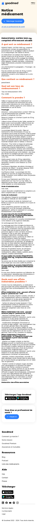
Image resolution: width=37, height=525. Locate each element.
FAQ (3, 474)
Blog (3, 457)
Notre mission (7, 440)
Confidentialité (7, 511)
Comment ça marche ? (10, 436)
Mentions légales (7, 508)
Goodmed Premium (9, 443)
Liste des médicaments (10, 464)
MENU (33, 3)
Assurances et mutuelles (11, 447)
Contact (5, 478)
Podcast (5, 461)
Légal (3, 514)
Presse (4, 481)
